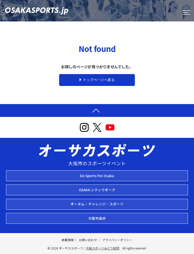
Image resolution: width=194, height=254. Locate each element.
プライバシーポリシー (117, 240)
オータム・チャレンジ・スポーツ (97, 203)
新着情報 (68, 240)
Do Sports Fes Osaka (97, 175)
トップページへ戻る (99, 79)
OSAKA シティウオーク (97, 189)
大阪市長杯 (97, 218)
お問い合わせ (88, 240)
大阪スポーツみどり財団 (102, 248)
